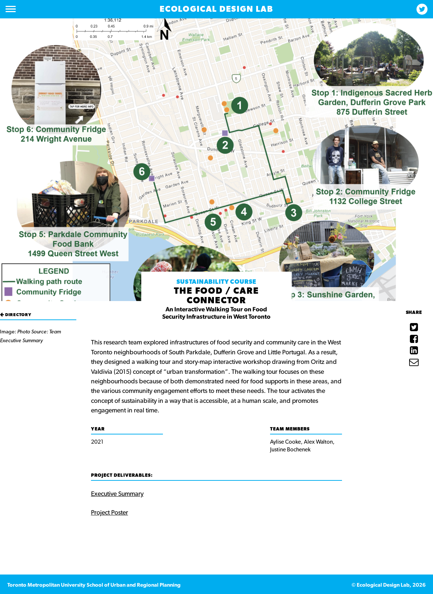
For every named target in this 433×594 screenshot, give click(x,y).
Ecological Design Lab (216, 9)
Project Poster (109, 512)
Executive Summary (117, 494)
